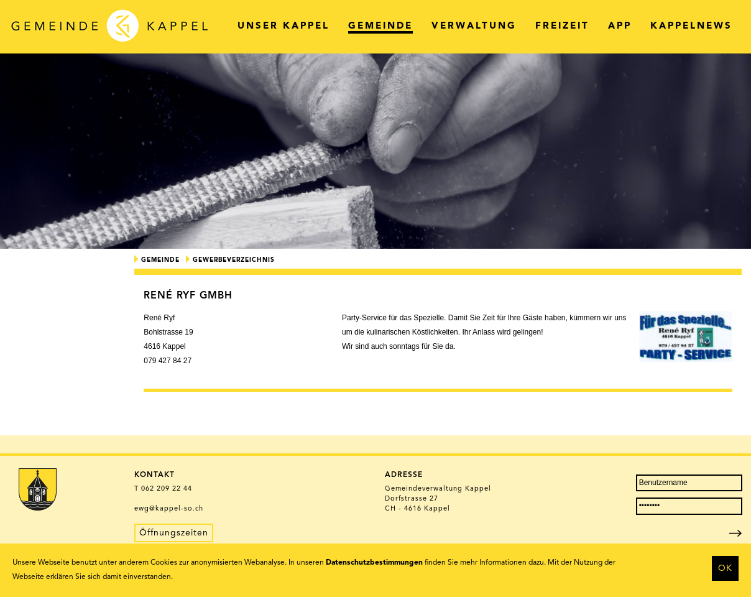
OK (725, 568)
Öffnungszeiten (173, 533)
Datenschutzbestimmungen (374, 563)
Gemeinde (160, 260)
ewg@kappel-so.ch (168, 509)
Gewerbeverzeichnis (234, 260)
